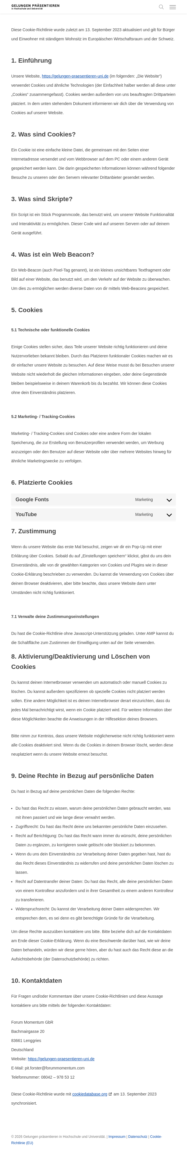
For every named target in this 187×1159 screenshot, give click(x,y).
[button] (173, 7)
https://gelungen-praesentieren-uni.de (75, 76)
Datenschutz (137, 1137)
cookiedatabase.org (89, 1094)
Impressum (117, 1137)
